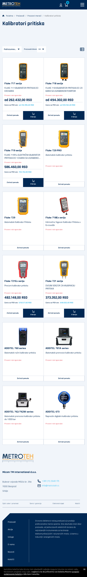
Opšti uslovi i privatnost (10, 504)
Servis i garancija (35, 504)
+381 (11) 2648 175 (50, 481)
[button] (61, 4)
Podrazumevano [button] (11, 49)
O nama (11, 544)
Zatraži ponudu (13, 115)
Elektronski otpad (58, 504)
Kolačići (77, 504)
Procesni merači (34, 16)
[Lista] (82, 49)
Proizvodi (20, 16)
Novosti (11, 552)
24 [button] (40, 49)
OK (84, 569)
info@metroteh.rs (50, 485)
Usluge (11, 537)
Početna (7, 16)
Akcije (10, 529)
